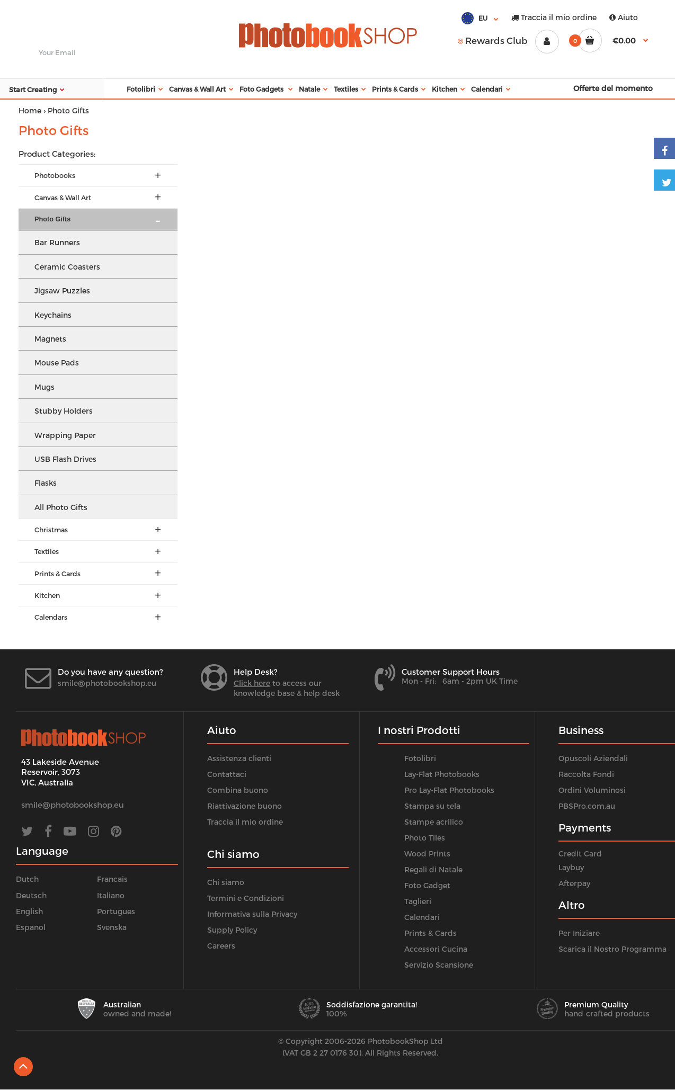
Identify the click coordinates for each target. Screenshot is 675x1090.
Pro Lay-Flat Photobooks (449, 789)
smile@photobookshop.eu (107, 682)
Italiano (111, 895)
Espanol (31, 927)
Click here (252, 682)
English (29, 911)
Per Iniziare (579, 932)
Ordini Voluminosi (592, 789)
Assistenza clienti (239, 758)
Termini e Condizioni (245, 898)
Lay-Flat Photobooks (441, 774)
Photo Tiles (424, 837)
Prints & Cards (430, 932)
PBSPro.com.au (586, 805)
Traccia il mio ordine (554, 17)
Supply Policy (232, 929)
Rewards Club (493, 40)
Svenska (112, 927)
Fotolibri (420, 758)
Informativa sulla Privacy (252, 913)
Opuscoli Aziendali (593, 758)
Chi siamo (225, 882)
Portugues (116, 911)
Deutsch (31, 895)
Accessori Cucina (435, 948)
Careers (221, 945)
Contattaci (226, 774)
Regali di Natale (433, 869)
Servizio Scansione (438, 964)
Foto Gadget (427, 885)
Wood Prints (427, 853)
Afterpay (574, 883)
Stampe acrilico (433, 821)
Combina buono (237, 789)
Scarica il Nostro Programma (612, 948)
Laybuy (571, 867)
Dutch (27, 878)
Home (30, 110)
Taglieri (417, 901)
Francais (112, 878)
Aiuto (623, 17)
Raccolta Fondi (586, 774)
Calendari (422, 917)
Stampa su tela (432, 805)
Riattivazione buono (244, 805)
